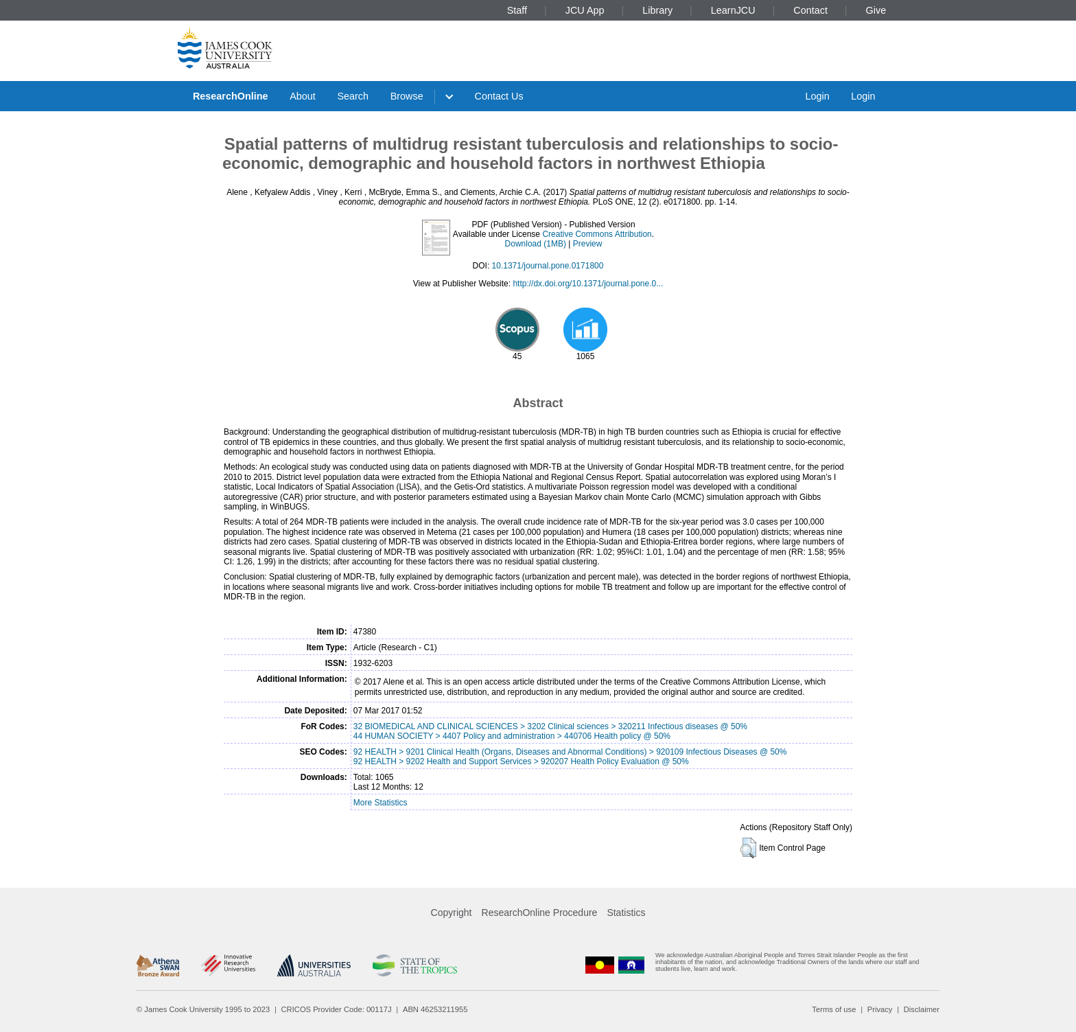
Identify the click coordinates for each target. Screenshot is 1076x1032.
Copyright (451, 912)
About (303, 96)
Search (353, 96)
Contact (810, 10)
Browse (406, 96)
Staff (517, 10)
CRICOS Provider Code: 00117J (336, 1009)
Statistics (626, 912)
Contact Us (499, 96)
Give (876, 10)
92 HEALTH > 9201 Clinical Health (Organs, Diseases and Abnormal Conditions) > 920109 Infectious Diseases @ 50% (570, 752)
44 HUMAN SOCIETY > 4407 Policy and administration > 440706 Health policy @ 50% (511, 736)
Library (657, 10)
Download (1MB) (535, 244)
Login (817, 96)
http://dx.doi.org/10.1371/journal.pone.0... (588, 283)
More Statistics (380, 802)
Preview (588, 244)
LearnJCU (733, 10)
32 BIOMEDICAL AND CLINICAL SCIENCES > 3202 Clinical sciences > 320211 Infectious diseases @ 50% (550, 726)
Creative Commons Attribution (596, 234)
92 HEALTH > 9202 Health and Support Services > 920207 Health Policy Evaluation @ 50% (521, 761)
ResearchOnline (230, 96)
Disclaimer (921, 1009)
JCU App (585, 10)
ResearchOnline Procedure (540, 912)
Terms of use (834, 1009)
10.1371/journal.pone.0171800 (548, 266)
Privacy (880, 1009)
